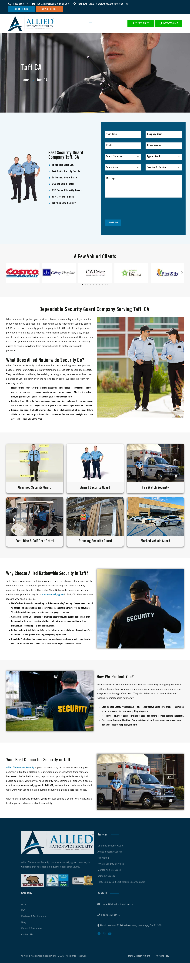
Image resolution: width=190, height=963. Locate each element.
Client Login (21, 9)
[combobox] (123, 157)
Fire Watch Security (155, 487)
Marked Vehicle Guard (155, 541)
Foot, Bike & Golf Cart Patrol (34, 541)
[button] (8, 273)
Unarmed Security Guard (34, 487)
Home (25, 80)
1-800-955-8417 (20, 4)
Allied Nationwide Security (20, 768)
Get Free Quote (141, 23)
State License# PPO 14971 (140, 956)
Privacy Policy (162, 956)
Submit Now (112, 223)
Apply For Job (49, 9)
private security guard (52, 595)
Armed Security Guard (95, 487)
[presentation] (143, 208)
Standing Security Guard (95, 541)
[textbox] (120, 157)
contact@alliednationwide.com (53, 4)
